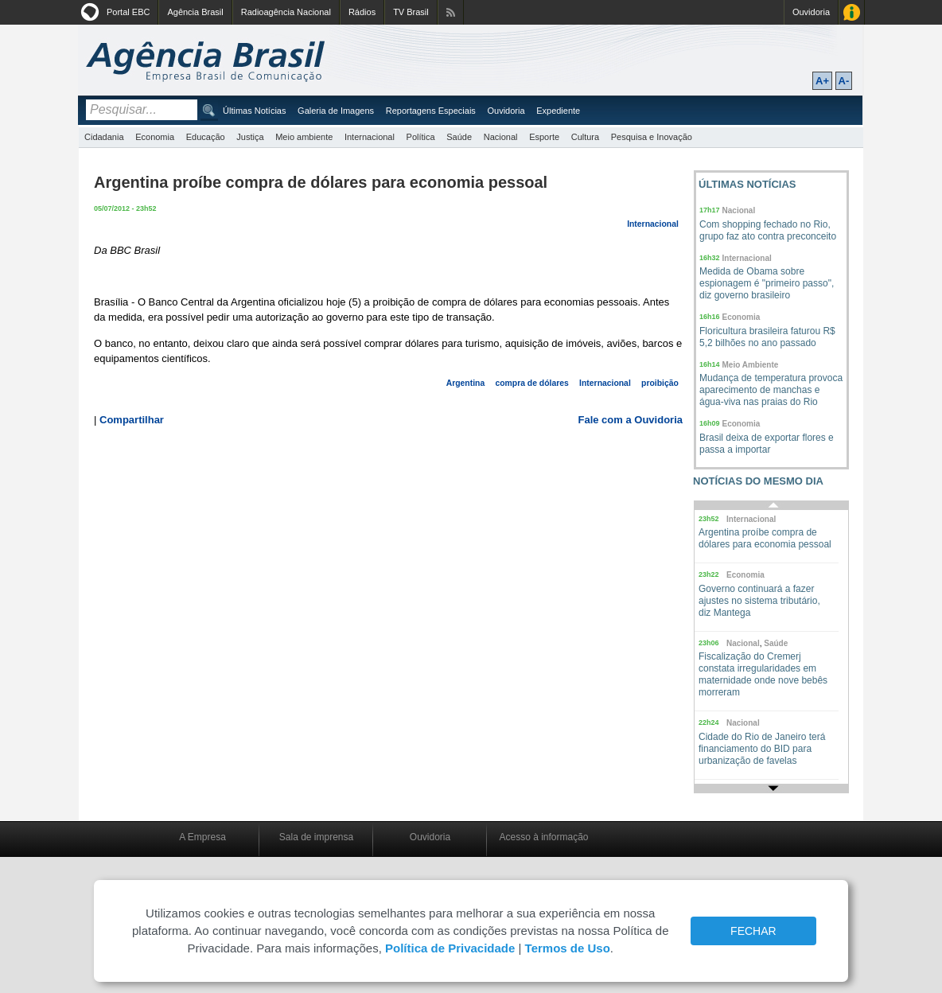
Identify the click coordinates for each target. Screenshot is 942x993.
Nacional (501, 137)
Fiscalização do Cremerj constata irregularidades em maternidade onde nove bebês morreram (763, 674)
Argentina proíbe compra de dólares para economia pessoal (765, 538)
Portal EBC (128, 12)
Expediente (558, 110)
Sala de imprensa (316, 837)
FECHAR (753, 931)
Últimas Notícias (254, 110)
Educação (205, 137)
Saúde (459, 137)
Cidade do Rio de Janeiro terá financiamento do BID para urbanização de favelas (762, 748)
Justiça (249, 137)
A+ (822, 81)
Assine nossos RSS (450, 12)
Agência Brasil (195, 12)
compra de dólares (531, 383)
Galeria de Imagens (336, 110)
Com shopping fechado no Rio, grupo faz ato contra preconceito (767, 230)
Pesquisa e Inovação (651, 137)
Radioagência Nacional (286, 12)
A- (844, 81)
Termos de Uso (567, 948)
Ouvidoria (811, 12)
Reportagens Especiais (431, 110)
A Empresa (202, 837)
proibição (660, 383)
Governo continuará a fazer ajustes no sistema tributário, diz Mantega (759, 600)
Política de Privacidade (450, 948)
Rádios (362, 12)
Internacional (369, 137)
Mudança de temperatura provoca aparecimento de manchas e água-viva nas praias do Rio (771, 389)
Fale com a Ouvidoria (630, 420)
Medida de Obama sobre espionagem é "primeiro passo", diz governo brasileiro (766, 283)
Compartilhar (131, 420)
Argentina (465, 383)
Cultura (585, 137)
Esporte (544, 137)
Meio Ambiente (750, 364)
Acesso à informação (543, 837)
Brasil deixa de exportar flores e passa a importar (766, 443)
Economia (154, 137)
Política (421, 137)
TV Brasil (411, 12)
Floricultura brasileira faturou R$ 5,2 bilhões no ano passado (767, 337)
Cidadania (104, 137)
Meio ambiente (304, 137)
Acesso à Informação (851, 12)
